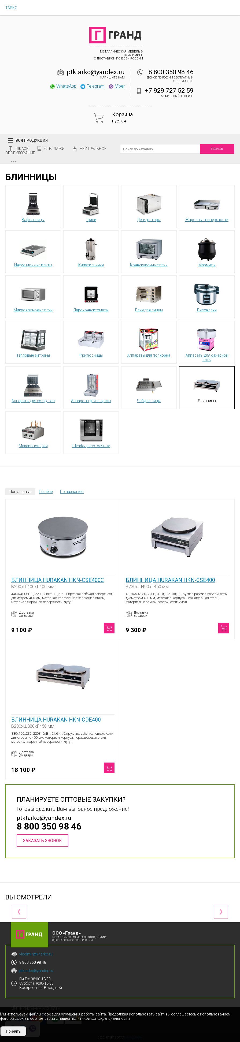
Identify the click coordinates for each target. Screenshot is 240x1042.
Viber (116, 86)
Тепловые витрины (33, 341)
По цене (46, 492)
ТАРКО (11, 8)
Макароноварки (33, 432)
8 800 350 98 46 (171, 72)
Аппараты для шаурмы (91, 387)
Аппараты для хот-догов (33, 387)
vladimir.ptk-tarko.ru (36, 954)
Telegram (92, 86)
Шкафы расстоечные (91, 432)
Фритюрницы (91, 341)
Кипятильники (91, 251)
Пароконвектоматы (91, 296)
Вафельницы (33, 206)
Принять (13, 1031)
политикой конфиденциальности (100, 1018)
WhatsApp (62, 86)
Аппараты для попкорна (148, 341)
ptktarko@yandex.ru (96, 72)
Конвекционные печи (149, 251)
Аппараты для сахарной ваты (207, 344)
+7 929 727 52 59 (169, 90)
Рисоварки (206, 296)
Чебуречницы (148, 387)
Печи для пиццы (149, 296)
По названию (72, 492)
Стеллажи (54, 149)
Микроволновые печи (33, 296)
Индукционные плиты (33, 251)
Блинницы (206, 387)
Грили (91, 206)
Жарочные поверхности (206, 206)
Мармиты (206, 251)
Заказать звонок (42, 840)
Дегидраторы (148, 206)
